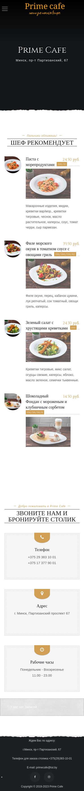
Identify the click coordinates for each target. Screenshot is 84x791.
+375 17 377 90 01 (42, 563)
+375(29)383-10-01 (60, 758)
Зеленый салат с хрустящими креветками (47, 325)
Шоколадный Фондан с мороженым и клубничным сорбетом (46, 401)
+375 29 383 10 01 (42, 557)
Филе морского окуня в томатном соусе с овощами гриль (47, 249)
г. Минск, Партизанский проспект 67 (42, 613)
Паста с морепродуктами (40, 162)
